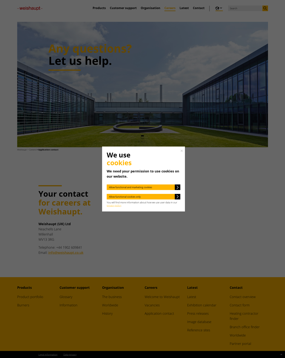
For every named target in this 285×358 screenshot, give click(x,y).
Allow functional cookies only (125, 196)
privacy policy (114, 205)
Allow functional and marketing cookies (130, 187)
